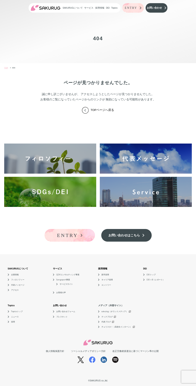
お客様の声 (61, 292)
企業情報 (15, 274)
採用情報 (99, 8)
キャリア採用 (107, 279)
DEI (108, 8)
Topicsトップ (17, 311)
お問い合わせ (60, 305)
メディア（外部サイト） (111, 305)
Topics (114, 8)
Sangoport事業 (63, 279)
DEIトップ (151, 274)
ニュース (15, 316)
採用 (13, 322)
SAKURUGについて (73, 8)
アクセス (15, 290)
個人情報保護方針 (55, 351)
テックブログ (107, 316)
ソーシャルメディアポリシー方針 (88, 351)
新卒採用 (105, 274)
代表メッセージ (17, 285)
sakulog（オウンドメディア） (114, 311)
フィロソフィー (17, 279)
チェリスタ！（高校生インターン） (116, 327)
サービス (88, 8)
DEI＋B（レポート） (156, 279)
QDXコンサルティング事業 (68, 274)
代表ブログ (106, 322)
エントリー (106, 285)
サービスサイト (66, 284)
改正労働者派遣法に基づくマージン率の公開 (135, 351)
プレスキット (62, 316)
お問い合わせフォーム (65, 311)
